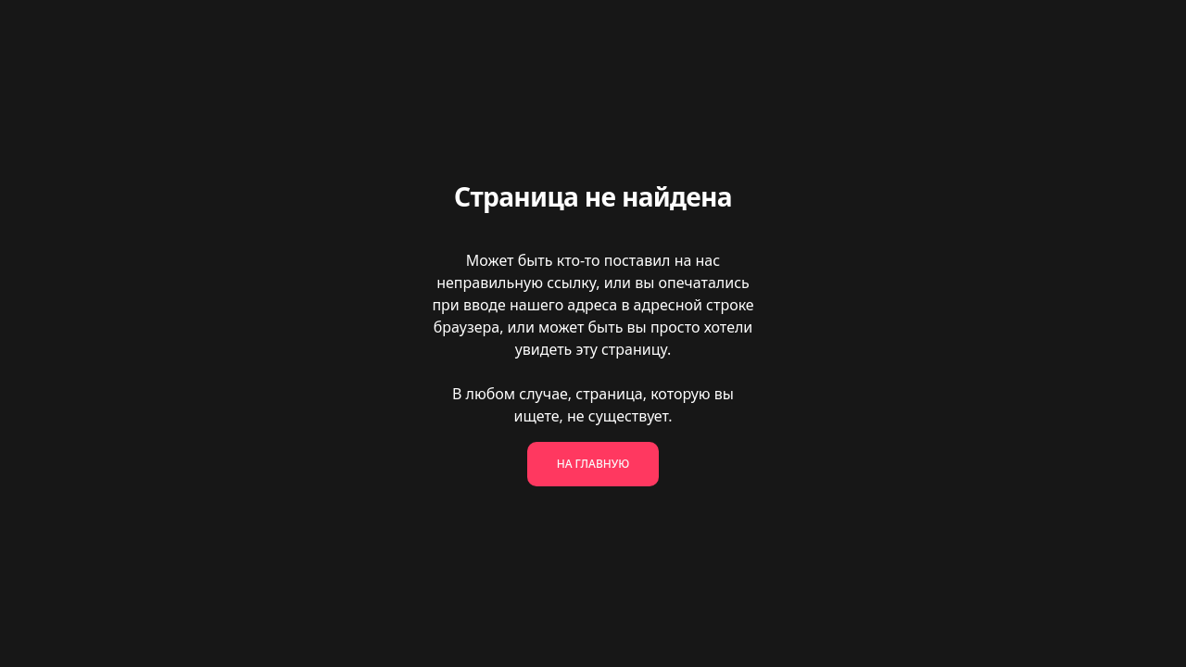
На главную (593, 464)
